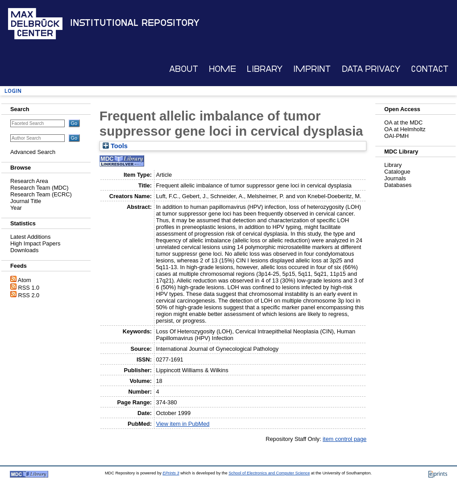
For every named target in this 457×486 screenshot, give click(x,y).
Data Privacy (371, 69)
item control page (344, 439)
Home (222, 69)
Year (16, 207)
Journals (395, 178)
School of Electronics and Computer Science (269, 473)
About (183, 69)
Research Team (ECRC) (41, 194)
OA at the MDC (403, 122)
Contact (430, 69)
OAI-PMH (396, 136)
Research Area (29, 181)
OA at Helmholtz (404, 129)
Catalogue (397, 171)
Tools (115, 146)
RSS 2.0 (29, 295)
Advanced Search (32, 152)
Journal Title (25, 201)
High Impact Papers (35, 243)
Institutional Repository (134, 22)
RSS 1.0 (29, 287)
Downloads (24, 250)
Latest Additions (30, 236)
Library (265, 69)
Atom (24, 280)
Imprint (312, 69)
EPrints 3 (170, 473)
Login (12, 91)
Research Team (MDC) (39, 187)
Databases (397, 185)
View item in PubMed (182, 423)
